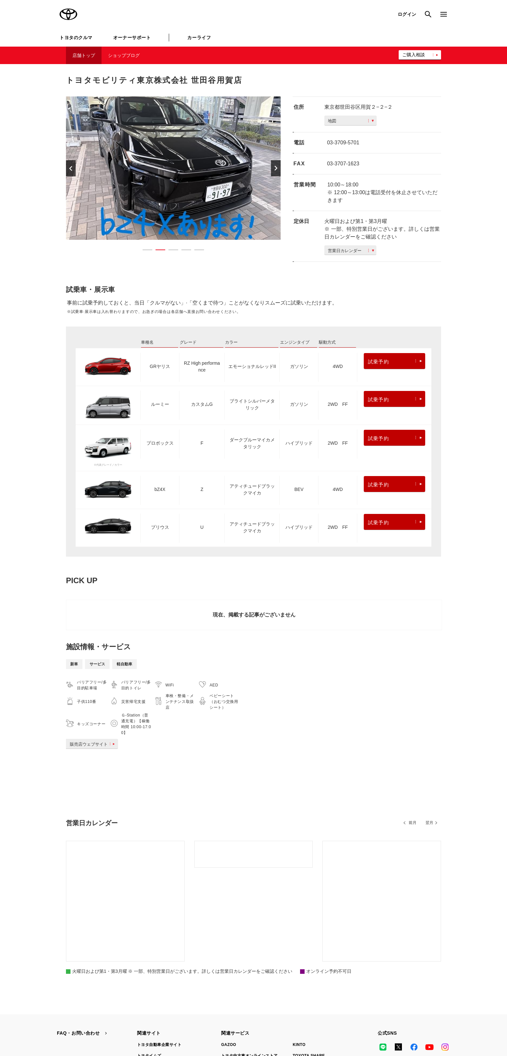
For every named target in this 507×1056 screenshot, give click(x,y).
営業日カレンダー (351, 250)
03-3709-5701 (343, 142)
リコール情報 (365, 1024)
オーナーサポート (132, 37)
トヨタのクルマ (75, 37)
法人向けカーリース (311, 973)
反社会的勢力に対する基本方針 (288, 1024)
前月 (412, 822)
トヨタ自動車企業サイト (159, 951)
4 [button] (183, 251)
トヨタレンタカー (237, 984)
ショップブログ (124, 55)
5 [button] (196, 251)
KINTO (299, 951)
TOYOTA (68, 14)
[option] (173, 168)
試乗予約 (395, 361)
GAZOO (228, 951)
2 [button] (157, 251)
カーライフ (199, 37)
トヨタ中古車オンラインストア (249, 962)
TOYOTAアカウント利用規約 (223, 1024)
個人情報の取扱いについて (162, 1024)
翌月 (429, 822)
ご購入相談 (413, 54)
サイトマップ (69, 1024)
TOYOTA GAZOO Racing (161, 973)
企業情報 (335, 1024)
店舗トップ (83, 55)
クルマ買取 (231, 973)
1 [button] (144, 251)
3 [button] (170, 251)
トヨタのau (303, 984)
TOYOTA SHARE (309, 962)
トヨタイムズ (149, 962)
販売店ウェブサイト (93, 744)
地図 (351, 120)
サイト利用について (110, 1024)
